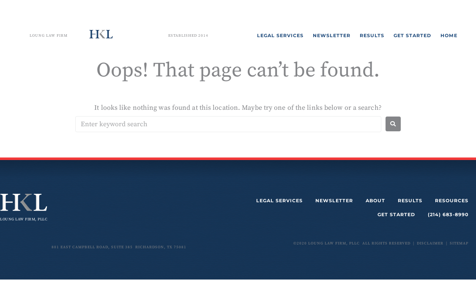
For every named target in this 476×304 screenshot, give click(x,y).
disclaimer (430, 243)
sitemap (459, 243)
